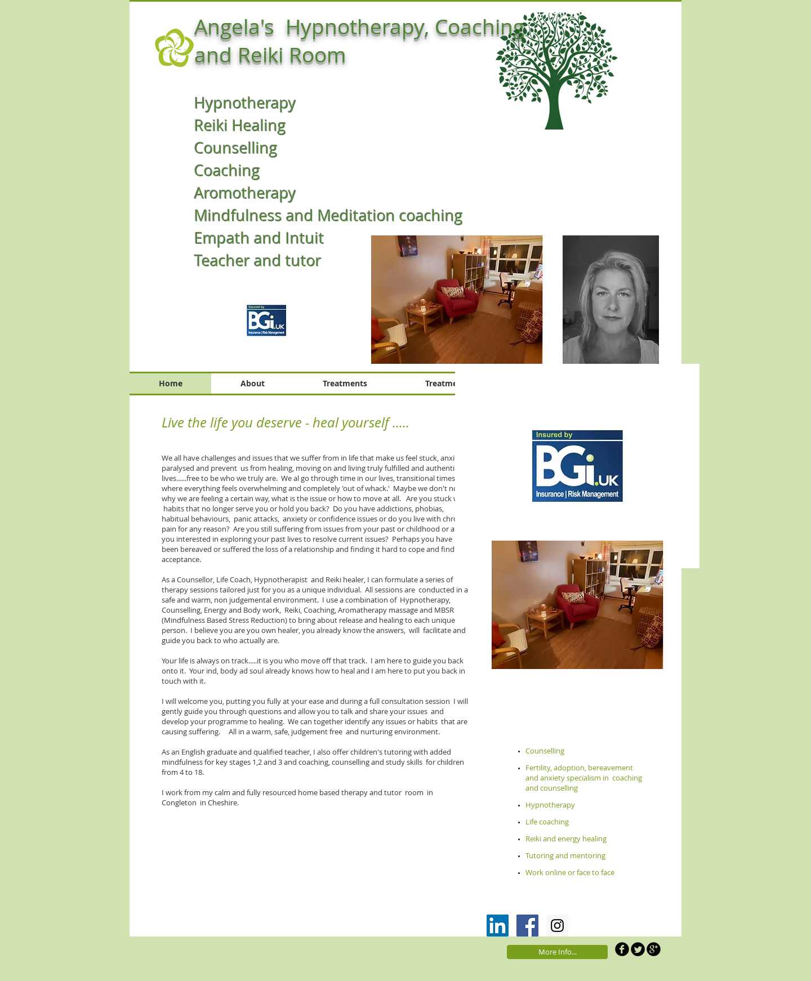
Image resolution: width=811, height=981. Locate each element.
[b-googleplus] (654, 949)
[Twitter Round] (638, 949)
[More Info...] (557, 952)
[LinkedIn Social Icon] (498, 926)
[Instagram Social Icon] (557, 926)
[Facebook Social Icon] (527, 926)
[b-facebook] (622, 949)
